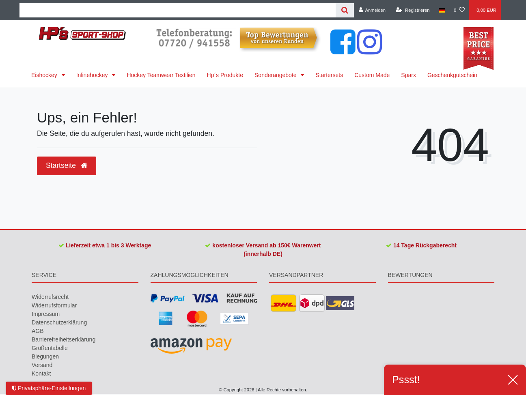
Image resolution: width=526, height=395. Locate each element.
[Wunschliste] (459, 10)
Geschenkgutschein (452, 75)
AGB (38, 331)
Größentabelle (50, 348)
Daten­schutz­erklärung (59, 322)
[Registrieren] (412, 10)
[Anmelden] (372, 10)
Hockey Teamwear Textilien (161, 75)
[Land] (441, 10)
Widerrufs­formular (54, 305)
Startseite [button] (66, 165)
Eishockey (45, 75)
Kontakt (41, 373)
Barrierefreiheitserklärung (63, 339)
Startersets (329, 75)
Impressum (46, 314)
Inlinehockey (93, 75)
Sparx (408, 75)
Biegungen (45, 356)
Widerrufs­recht (50, 297)
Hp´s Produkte (225, 75)
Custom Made (372, 75)
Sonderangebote (276, 75)
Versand (42, 365)
